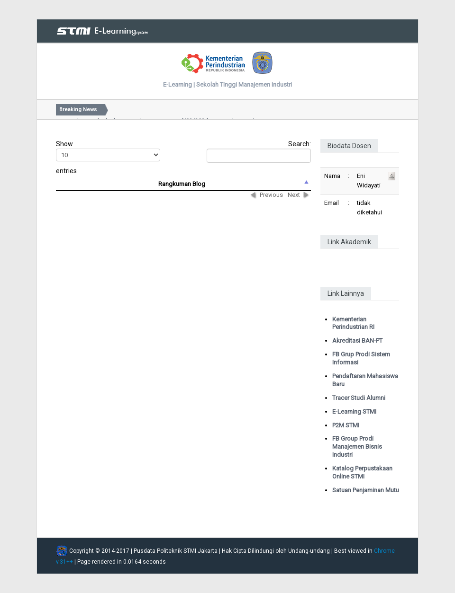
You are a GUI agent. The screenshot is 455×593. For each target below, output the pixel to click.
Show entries (107, 157)
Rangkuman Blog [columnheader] (181, 183)
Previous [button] (271, 194)
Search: (259, 151)
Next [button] (294, 194)
